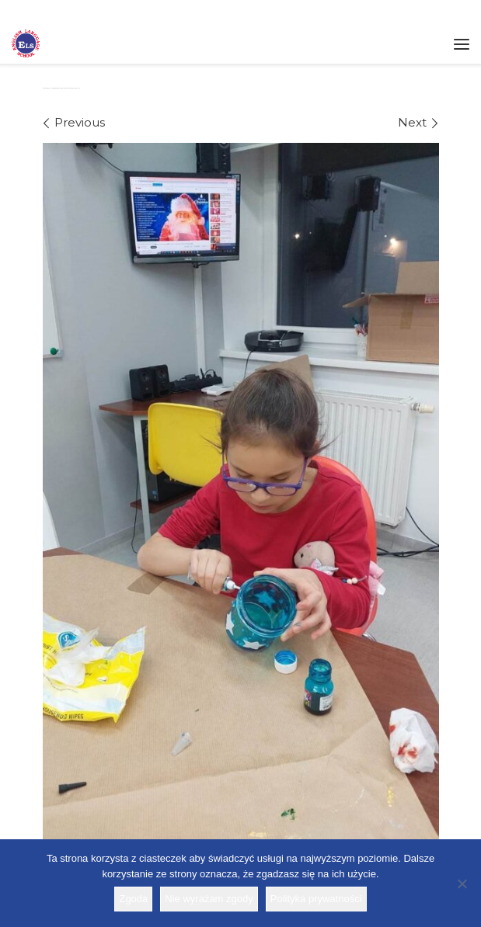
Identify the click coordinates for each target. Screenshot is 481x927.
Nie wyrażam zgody (209, 898)
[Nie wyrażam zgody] (461, 883)
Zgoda (133, 898)
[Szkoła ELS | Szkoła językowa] (26, 42)
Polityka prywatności (316, 898)
